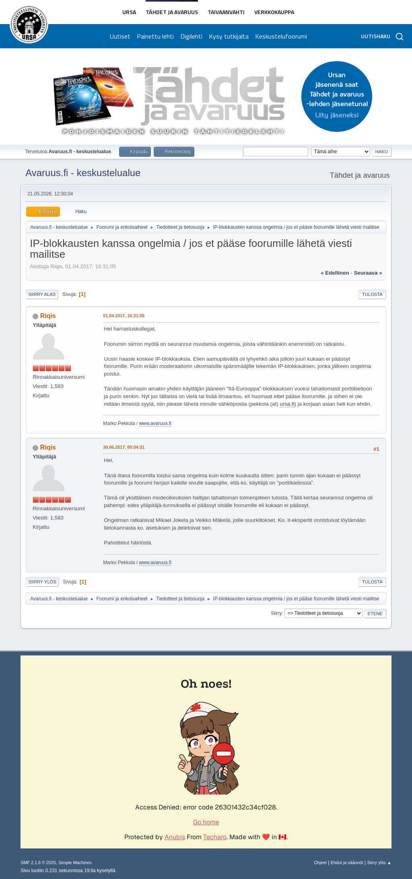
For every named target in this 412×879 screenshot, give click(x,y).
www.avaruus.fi (155, 423)
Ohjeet (320, 862)
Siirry (276, 613)
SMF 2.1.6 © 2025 (38, 862)
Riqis (48, 315)
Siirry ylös (42, 581)
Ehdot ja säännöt (347, 862)
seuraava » (368, 273)
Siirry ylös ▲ (379, 862)
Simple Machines (75, 862)
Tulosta (372, 294)
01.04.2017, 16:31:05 (123, 315)
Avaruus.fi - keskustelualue (82, 172)
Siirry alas (42, 294)
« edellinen (335, 273)
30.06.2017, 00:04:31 (123, 447)
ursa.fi (287, 404)
